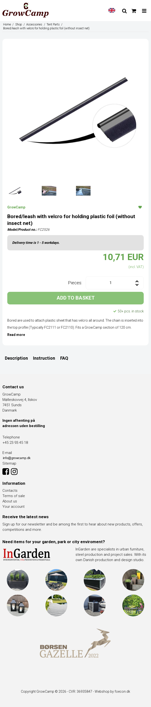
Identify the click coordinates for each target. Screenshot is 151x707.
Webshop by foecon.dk (112, 691)
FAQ (64, 358)
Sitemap (9, 463)
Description (16, 358)
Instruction (44, 358)
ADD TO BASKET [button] (76, 298)
